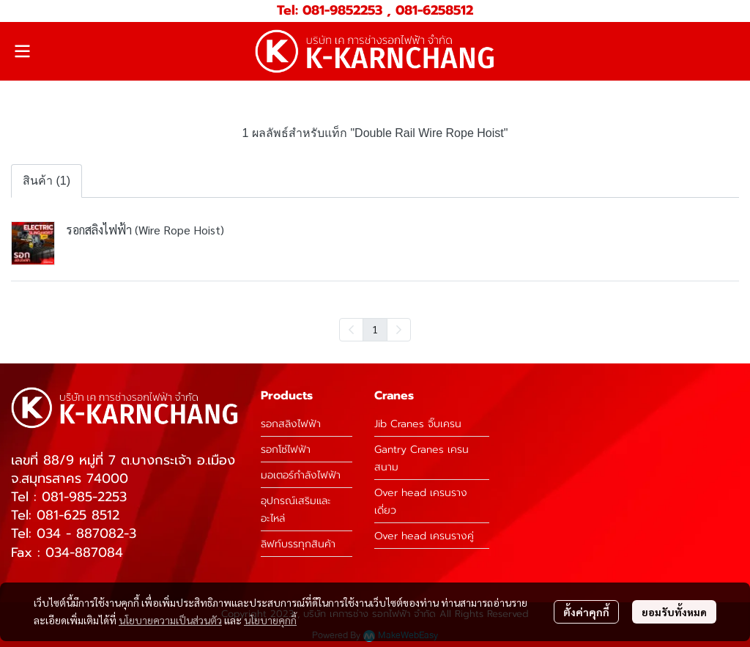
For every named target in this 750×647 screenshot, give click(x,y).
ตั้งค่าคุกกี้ (586, 611)
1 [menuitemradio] (375, 329)
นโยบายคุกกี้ (270, 619)
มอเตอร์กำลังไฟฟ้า (301, 475)
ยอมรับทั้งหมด (674, 611)
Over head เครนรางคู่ (424, 536)
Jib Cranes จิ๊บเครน (417, 424)
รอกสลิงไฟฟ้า (291, 424)
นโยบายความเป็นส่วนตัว (170, 619)
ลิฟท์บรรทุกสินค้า (298, 544)
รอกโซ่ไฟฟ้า (286, 449)
